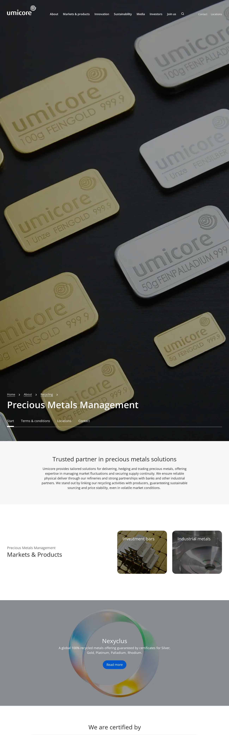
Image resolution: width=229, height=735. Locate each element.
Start (10, 421)
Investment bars (138, 538)
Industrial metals (194, 538)
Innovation (101, 14)
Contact (202, 14)
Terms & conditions (35, 421)
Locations (216, 14)
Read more (114, 664)
